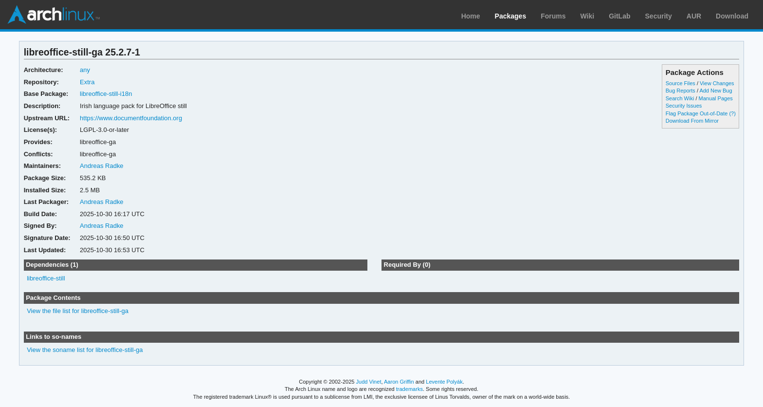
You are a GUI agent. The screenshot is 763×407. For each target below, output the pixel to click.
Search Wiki (680, 98)
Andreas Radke (102, 165)
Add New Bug (715, 90)
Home (470, 16)
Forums (553, 16)
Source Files (680, 83)
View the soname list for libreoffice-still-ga (85, 349)
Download (732, 16)
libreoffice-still (46, 278)
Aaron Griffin (399, 382)
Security (658, 16)
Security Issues (684, 106)
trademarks (409, 389)
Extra (87, 82)
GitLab (619, 16)
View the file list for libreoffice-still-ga (77, 310)
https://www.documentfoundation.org (131, 118)
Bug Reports (680, 90)
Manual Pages (716, 98)
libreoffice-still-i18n (106, 93)
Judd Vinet (369, 382)
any (85, 70)
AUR (694, 16)
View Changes (717, 83)
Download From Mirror (692, 121)
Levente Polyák (444, 382)
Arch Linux (53, 14)
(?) (732, 113)
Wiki (588, 16)
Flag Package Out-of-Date (697, 113)
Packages (511, 16)
